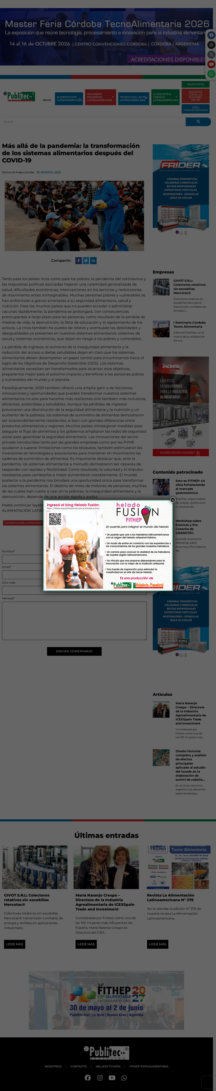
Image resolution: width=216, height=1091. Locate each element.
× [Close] (172, 500)
